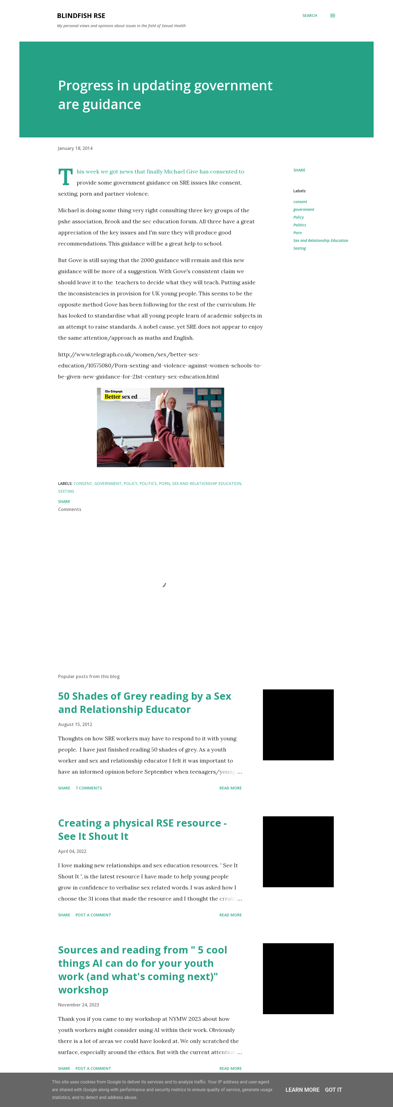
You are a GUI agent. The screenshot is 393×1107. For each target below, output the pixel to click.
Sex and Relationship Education (320, 240)
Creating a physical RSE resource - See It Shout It (142, 829)
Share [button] (299, 170)
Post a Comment (93, 914)
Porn (297, 232)
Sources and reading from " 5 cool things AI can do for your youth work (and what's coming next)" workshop (142, 969)
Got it (333, 1089)
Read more (230, 788)
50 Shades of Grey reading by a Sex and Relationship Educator (144, 702)
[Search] (309, 15)
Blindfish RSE (81, 15)
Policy (298, 217)
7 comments (89, 788)
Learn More (303, 1089)
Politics (299, 224)
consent (300, 201)
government (303, 209)
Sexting (299, 248)
